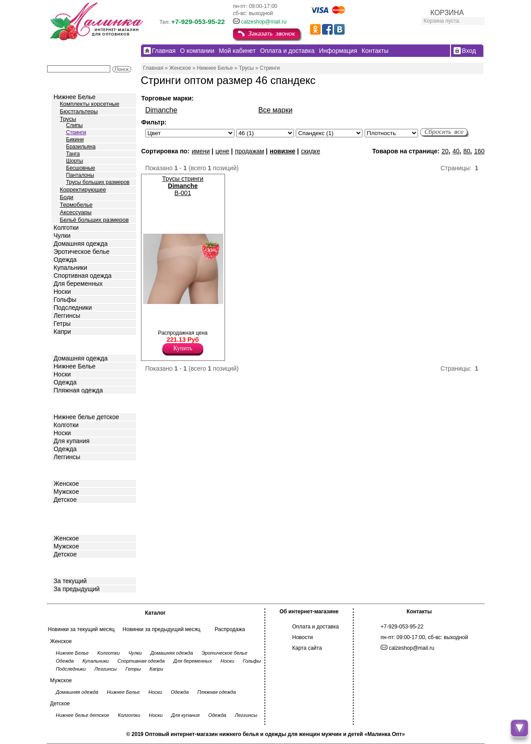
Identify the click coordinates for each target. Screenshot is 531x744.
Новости (302, 637)
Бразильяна (81, 147)
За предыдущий (77, 588)
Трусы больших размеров (98, 182)
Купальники (70, 267)
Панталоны (80, 175)
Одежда (65, 259)
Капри (62, 331)
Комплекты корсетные (90, 103)
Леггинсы (67, 315)
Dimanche (161, 110)
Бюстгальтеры (79, 111)
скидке (310, 151)
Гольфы (65, 299)
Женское (66, 483)
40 (455, 151)
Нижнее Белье (75, 96)
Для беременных (78, 283)
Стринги (76, 132)
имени (201, 151)
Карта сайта (307, 648)
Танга (73, 154)
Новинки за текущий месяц (81, 629)
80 (467, 151)
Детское (66, 403)
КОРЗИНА (447, 12)
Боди (66, 197)
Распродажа (230, 629)
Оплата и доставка (315, 627)
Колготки (66, 227)
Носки (62, 291)
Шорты (74, 161)
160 (479, 151)
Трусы (68, 119)
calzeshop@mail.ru (263, 22)
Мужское (66, 491)
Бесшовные (80, 168)
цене (222, 151)
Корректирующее (83, 189)
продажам (249, 151)
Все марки (275, 110)
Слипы (74, 125)
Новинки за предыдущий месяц (162, 629)
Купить (183, 348)
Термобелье (76, 204)
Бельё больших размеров (94, 219)
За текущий (70, 580)
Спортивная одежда (83, 275)
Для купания (72, 440)
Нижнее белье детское (86, 416)
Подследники (73, 307)
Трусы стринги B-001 (183, 185)
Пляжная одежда (78, 390)
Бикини (75, 139)
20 (445, 151)
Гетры (62, 323)
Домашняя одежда (81, 243)
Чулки (62, 235)
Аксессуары (76, 212)
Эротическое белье (82, 251)
